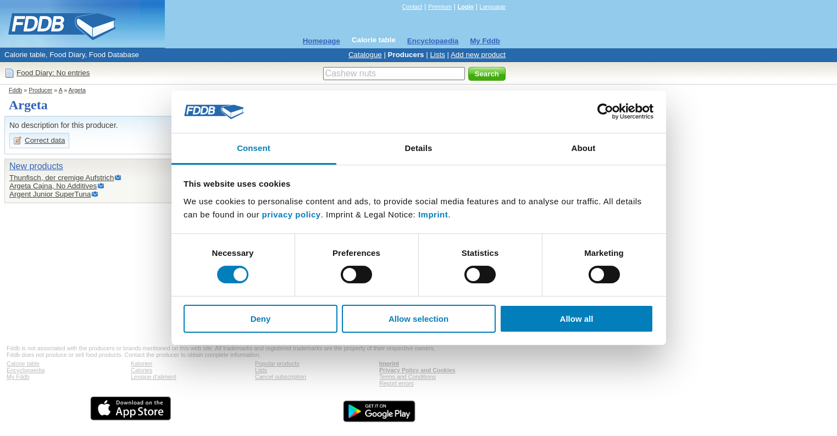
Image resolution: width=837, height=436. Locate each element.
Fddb (15, 90)
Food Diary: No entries (53, 73)
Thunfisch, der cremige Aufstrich (61, 178)
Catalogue (365, 55)
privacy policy (291, 214)
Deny (261, 318)
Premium (440, 6)
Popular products (277, 363)
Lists (437, 55)
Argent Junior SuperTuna (50, 194)
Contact (412, 6)
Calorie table (374, 40)
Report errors (396, 383)
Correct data (45, 140)
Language (493, 6)
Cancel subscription (280, 376)
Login (466, 6)
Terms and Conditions (407, 376)
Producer (40, 90)
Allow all (577, 318)
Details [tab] (419, 148)
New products (36, 166)
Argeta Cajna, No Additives (53, 186)
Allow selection (418, 318)
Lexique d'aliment (153, 376)
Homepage (321, 41)
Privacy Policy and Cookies (417, 370)
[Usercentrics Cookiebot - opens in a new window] (605, 111)
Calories (141, 370)
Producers (406, 55)
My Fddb (485, 41)
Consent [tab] (253, 148)
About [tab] (584, 148)
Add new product (478, 55)
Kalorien (141, 363)
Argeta (76, 90)
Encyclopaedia (432, 41)
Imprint (433, 214)
